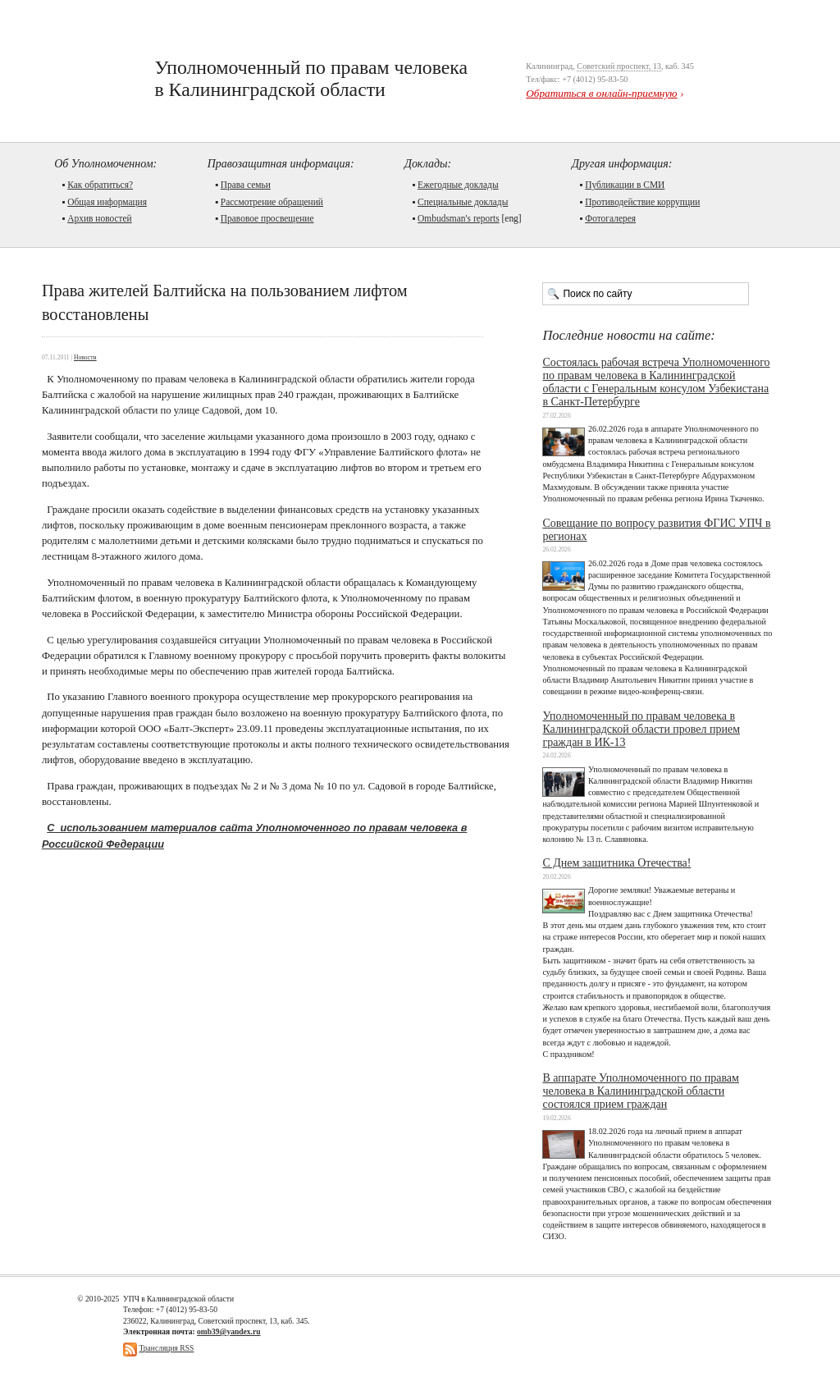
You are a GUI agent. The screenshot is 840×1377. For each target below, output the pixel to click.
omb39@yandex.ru (228, 1331)
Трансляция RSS (166, 1347)
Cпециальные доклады (463, 202)
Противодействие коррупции (642, 202)
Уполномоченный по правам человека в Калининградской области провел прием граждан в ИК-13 (641, 729)
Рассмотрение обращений (272, 202)
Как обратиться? (100, 185)
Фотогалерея (610, 218)
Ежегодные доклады (458, 185)
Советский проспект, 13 (619, 66)
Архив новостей (99, 218)
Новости (85, 357)
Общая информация (107, 202)
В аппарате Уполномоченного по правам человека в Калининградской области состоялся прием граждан (640, 1091)
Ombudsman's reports (459, 218)
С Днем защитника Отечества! (616, 863)
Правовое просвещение (267, 218)
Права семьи (246, 185)
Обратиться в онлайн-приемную (601, 93)
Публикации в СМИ (624, 185)
